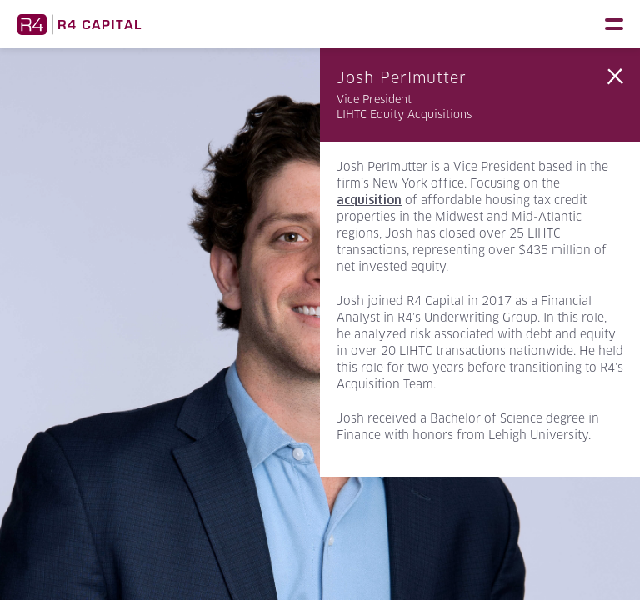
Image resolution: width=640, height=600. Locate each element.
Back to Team (615, 76)
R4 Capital (79, 24)
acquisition (369, 200)
